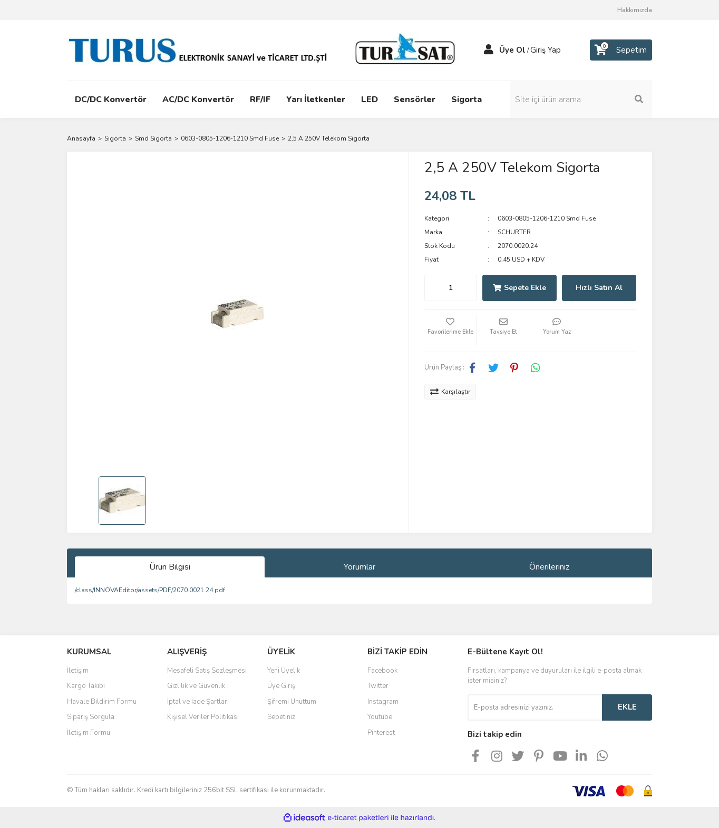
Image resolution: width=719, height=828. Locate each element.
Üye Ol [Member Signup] (512, 50)
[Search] (581, 99)
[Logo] (264, 49)
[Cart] (621, 50)
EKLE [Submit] (627, 707)
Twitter (377, 686)
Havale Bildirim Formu (102, 701)
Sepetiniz (281, 717)
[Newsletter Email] (535, 707)
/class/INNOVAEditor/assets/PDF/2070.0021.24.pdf (150, 590)
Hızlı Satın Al (599, 288)
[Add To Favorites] (450, 330)
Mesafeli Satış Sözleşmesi (207, 670)
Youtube (379, 717)
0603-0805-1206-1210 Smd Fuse (547, 218)
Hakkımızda (634, 10)
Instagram (383, 701)
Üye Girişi (282, 686)
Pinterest (381, 732)
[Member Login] (488, 50)
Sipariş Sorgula (90, 717)
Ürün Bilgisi (169, 567)
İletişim (78, 670)
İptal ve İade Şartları (198, 701)
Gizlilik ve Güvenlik (196, 686)
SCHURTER (514, 232)
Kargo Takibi (86, 686)
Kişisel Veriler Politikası (203, 717)
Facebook (382, 670)
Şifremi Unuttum (291, 701)
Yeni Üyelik (283, 670)
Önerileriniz (549, 567)
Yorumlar (359, 567)
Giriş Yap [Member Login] (545, 50)
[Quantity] (450, 288)
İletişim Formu (88, 732)
